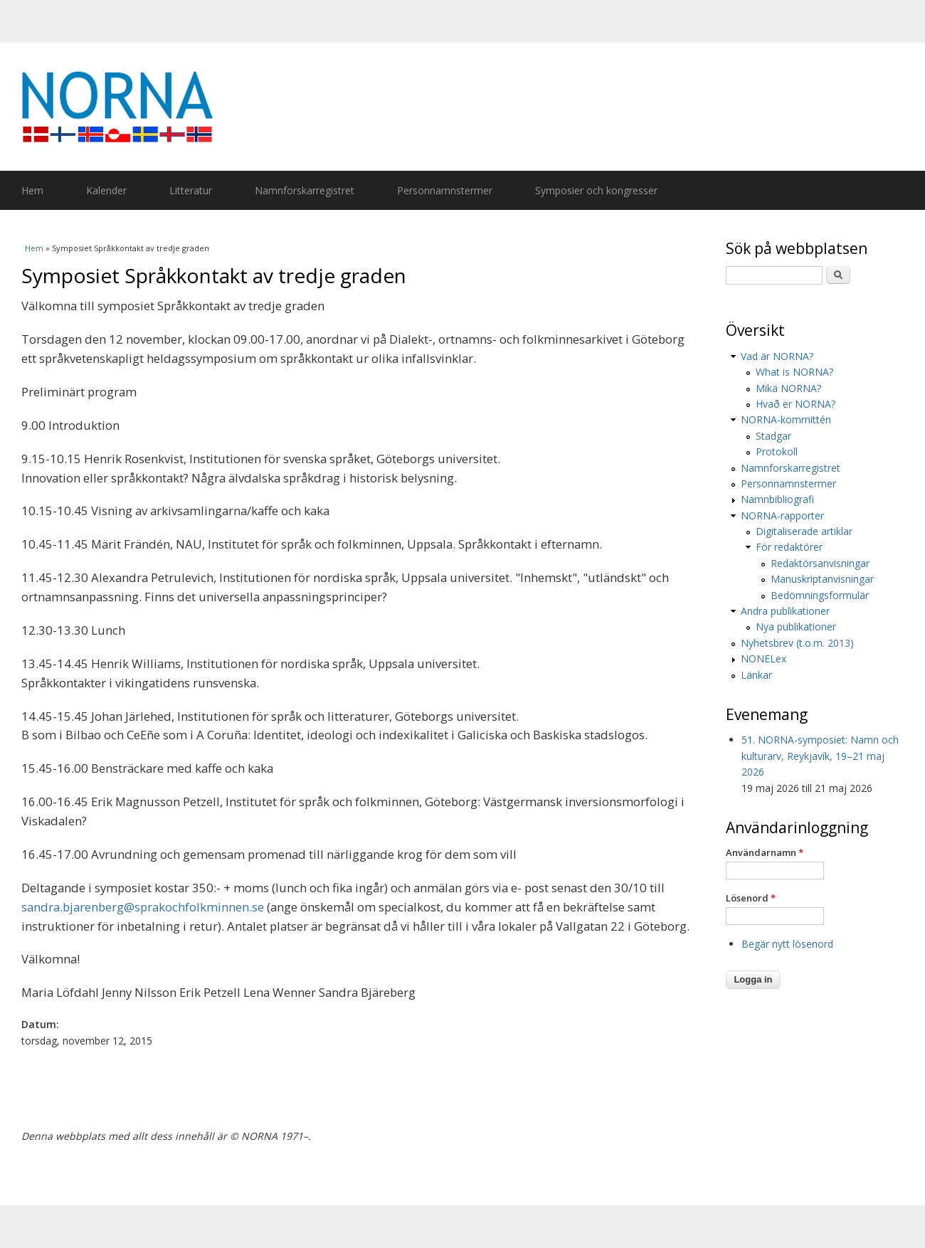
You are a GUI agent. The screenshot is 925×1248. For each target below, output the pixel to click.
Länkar (756, 675)
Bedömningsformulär (820, 595)
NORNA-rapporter (782, 515)
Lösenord (751, 898)
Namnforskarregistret (304, 190)
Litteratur (190, 190)
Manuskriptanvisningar (822, 579)
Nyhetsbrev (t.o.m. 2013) (797, 643)
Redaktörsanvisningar (820, 563)
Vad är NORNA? (777, 356)
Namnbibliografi (777, 499)
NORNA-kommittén (786, 419)
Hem (32, 190)
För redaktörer (789, 547)
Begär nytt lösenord (787, 944)
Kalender (106, 190)
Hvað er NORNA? (795, 404)
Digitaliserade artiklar (804, 531)
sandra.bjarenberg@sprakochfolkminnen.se (142, 907)
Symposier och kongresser (596, 190)
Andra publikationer (785, 611)
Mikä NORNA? (788, 388)
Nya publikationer (796, 626)
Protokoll (777, 451)
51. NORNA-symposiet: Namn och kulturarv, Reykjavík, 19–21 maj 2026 (820, 755)
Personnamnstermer (444, 190)
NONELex (763, 658)
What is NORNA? (794, 372)
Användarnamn (764, 852)
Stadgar (773, 436)
